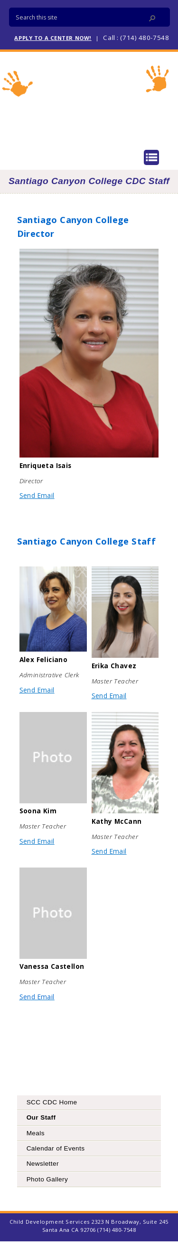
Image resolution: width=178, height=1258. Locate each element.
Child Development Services (89, 99)
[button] (152, 18)
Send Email (37, 495)
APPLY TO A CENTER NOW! (52, 37)
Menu (151, 157)
